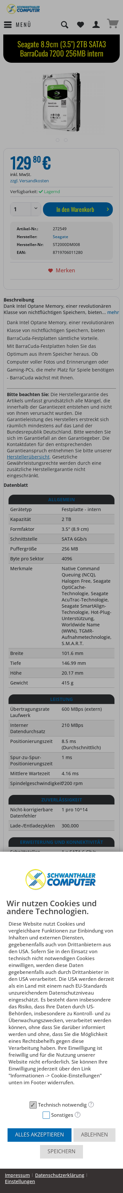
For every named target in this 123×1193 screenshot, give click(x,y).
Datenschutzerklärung (59, 1175)
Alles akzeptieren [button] (39, 1134)
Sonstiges (62, 1115)
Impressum (17, 1175)
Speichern (61, 1151)
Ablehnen (94, 1134)
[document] (61, 998)
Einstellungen (20, 1181)
